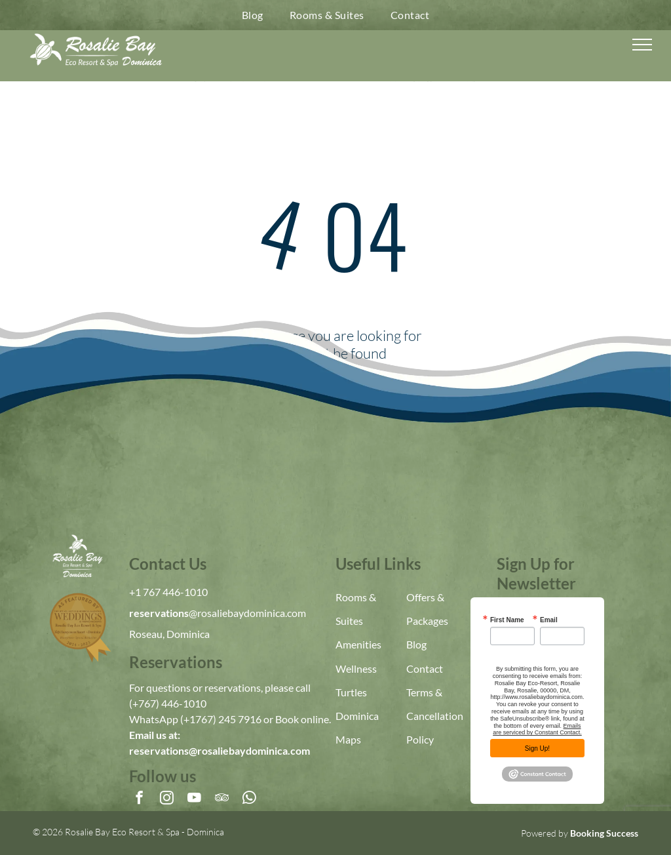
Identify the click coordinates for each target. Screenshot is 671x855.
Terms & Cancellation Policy (434, 716)
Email (549, 620)
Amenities (358, 644)
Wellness (356, 668)
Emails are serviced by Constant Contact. (537, 729)
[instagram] (167, 799)
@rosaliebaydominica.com (247, 612)
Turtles (351, 692)
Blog (416, 644)
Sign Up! (537, 748)
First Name (507, 620)
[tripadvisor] (222, 799)
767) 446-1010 (172, 703)
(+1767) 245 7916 (220, 719)
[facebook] (139, 799)
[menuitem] (253, 15)
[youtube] (194, 799)
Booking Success (604, 833)
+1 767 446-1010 (168, 592)
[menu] (642, 45)
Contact (424, 668)
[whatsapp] (249, 799)
